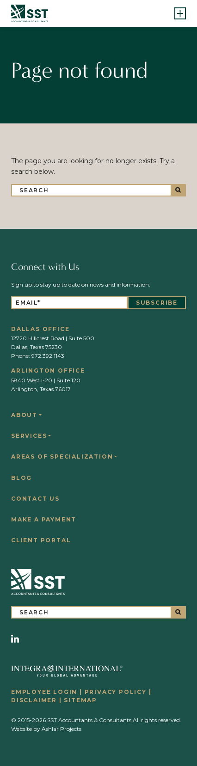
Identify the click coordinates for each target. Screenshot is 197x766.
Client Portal (41, 540)
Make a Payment (43, 519)
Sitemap (80, 700)
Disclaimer (34, 700)
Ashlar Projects (61, 728)
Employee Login (44, 691)
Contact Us (35, 499)
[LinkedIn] (15, 638)
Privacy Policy (116, 691)
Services (29, 436)
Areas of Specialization (62, 456)
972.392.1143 (47, 355)
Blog (21, 478)
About (24, 415)
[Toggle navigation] (180, 13)
